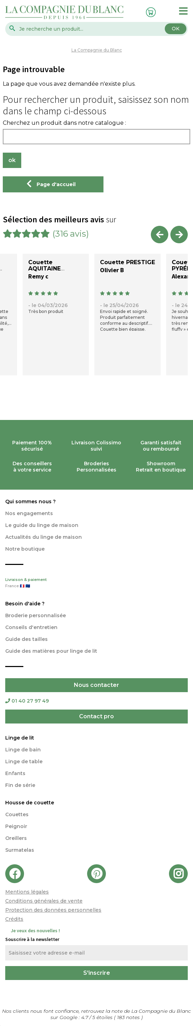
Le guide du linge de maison (41, 525)
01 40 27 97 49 (27, 701)
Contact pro (96, 716)
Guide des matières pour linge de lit (51, 651)
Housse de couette (29, 802)
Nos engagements (29, 513)
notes (129, 1017)
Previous (159, 234)
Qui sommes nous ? (30, 501)
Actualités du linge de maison (43, 537)
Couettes (17, 814)
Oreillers (16, 838)
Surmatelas (19, 850)
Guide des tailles (26, 639)
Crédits (14, 919)
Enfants (15, 773)
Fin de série (20, 785)
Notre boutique (25, 549)
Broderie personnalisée (35, 615)
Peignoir (16, 826)
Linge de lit (19, 738)
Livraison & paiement (96, 583)
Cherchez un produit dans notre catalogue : (64, 123)
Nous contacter (96, 685)
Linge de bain (23, 749)
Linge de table (24, 761)
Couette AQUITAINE (44, 265)
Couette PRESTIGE (127, 262)
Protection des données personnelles (53, 910)
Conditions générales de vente (44, 901)
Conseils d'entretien (31, 627)
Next (179, 234)
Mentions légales (27, 892)
